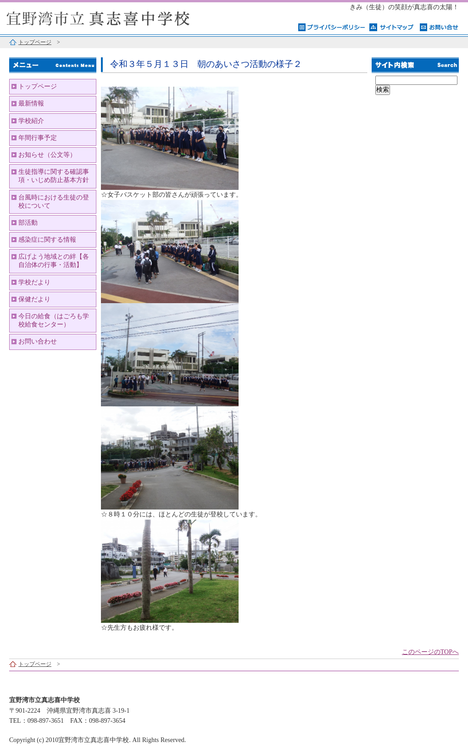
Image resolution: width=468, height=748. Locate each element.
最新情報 (31, 103)
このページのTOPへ (430, 651)
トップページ (34, 42)
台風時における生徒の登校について (53, 201)
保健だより (34, 299)
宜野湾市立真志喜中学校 (114, 17)
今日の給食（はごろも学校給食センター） (53, 320)
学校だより (34, 282)
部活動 (28, 222)
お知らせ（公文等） (47, 154)
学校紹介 (31, 120)
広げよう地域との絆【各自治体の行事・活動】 (53, 260)
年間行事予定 (37, 137)
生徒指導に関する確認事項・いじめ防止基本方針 (53, 175)
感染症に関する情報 (47, 239)
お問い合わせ (37, 341)
